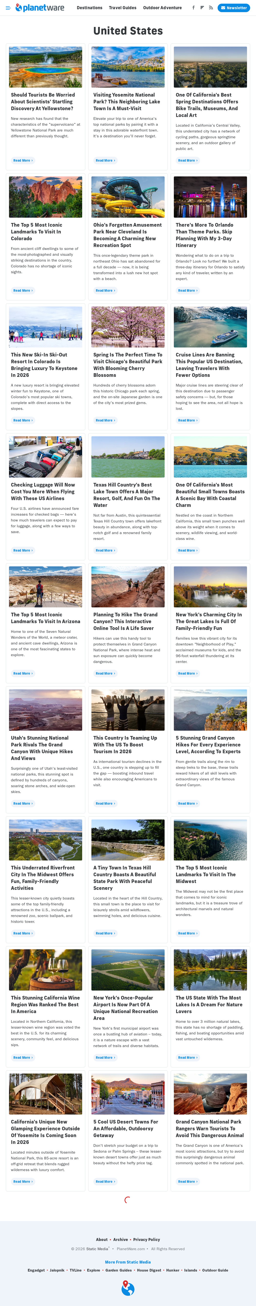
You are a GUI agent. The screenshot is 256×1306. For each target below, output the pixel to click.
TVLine (76, 1270)
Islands (190, 1270)
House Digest (149, 1270)
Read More (21, 160)
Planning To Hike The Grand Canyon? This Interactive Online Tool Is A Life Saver (125, 621)
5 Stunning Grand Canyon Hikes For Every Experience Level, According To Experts (208, 744)
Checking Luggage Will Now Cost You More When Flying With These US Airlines (43, 491)
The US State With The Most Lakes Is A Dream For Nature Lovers (209, 1004)
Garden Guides (119, 1270)
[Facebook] (193, 9)
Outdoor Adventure (162, 7)
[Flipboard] (202, 9)
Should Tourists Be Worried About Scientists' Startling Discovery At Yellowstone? (43, 101)
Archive (120, 1239)
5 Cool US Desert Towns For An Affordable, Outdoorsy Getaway (125, 1128)
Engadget (36, 1270)
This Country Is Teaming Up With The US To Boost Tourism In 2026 (125, 744)
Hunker (172, 1270)
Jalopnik (57, 1270)
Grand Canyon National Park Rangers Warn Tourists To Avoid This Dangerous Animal (210, 1128)
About (102, 1239)
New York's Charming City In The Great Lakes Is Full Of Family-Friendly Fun (209, 621)
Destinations (89, 7)
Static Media (97, 1249)
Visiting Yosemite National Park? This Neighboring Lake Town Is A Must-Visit (126, 101)
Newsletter (234, 8)
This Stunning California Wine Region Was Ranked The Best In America (45, 1004)
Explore (93, 1270)
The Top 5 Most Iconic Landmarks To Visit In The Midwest (206, 874)
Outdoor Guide (215, 1270)
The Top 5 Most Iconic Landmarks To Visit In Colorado (36, 231)
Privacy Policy (146, 1239)
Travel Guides (122, 7)
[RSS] (211, 9)
